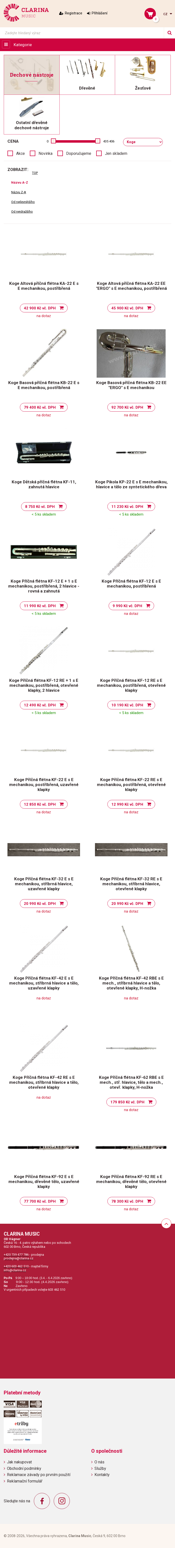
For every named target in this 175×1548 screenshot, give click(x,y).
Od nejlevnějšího (23, 202)
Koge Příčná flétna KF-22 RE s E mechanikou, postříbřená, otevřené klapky (131, 784)
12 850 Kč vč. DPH (40, 804)
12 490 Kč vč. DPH (40, 705)
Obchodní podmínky (24, 1468)
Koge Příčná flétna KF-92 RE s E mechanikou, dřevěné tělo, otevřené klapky (131, 1181)
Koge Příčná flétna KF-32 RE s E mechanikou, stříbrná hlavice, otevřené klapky (131, 883)
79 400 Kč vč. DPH (40, 407)
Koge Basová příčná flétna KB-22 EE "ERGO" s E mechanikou (131, 385)
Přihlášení (99, 13)
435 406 (108, 141)
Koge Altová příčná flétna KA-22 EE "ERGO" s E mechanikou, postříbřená (131, 286)
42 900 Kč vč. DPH (40, 308)
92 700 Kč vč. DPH (127, 407)
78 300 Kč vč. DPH (127, 1201)
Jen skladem (116, 153)
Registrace (73, 13)
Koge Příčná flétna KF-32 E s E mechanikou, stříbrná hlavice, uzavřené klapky (44, 883)
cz (166, 13)
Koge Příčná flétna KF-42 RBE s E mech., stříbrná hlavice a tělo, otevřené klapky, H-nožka (131, 983)
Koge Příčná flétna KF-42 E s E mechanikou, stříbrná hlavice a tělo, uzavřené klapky (44, 983)
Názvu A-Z (19, 182)
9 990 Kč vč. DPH (127, 606)
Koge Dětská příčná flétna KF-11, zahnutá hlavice (44, 484)
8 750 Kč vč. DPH (40, 506)
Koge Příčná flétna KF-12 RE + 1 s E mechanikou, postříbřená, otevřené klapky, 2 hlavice (43, 685)
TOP (35, 173)
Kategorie (23, 44)
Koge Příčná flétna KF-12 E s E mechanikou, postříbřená (131, 584)
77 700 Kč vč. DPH (40, 1201)
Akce (20, 153)
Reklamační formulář (24, 1481)
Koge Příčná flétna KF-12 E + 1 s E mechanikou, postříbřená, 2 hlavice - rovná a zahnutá (43, 586)
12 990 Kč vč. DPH (127, 804)
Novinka (45, 153)
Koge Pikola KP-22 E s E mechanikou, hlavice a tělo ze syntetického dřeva (131, 484)
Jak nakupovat (19, 1462)
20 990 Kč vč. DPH (40, 903)
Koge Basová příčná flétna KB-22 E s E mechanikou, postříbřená (43, 385)
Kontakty (102, 1474)
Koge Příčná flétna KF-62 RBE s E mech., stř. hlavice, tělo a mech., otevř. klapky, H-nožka (131, 1082)
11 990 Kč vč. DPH (40, 606)
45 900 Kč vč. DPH (127, 308)
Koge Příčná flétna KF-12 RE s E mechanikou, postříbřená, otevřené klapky (131, 685)
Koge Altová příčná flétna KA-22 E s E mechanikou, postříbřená (44, 286)
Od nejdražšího (22, 211)
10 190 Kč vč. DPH (127, 705)
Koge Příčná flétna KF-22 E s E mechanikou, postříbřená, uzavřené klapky (44, 784)
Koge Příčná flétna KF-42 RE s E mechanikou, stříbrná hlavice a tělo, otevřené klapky (44, 1082)
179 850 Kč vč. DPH (127, 1102)
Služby (100, 1468)
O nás (99, 1462)
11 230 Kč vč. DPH (127, 506)
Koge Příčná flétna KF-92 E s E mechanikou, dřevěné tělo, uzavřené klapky (43, 1181)
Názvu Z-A (18, 192)
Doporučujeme (78, 153)
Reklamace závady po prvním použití (38, 1474)
